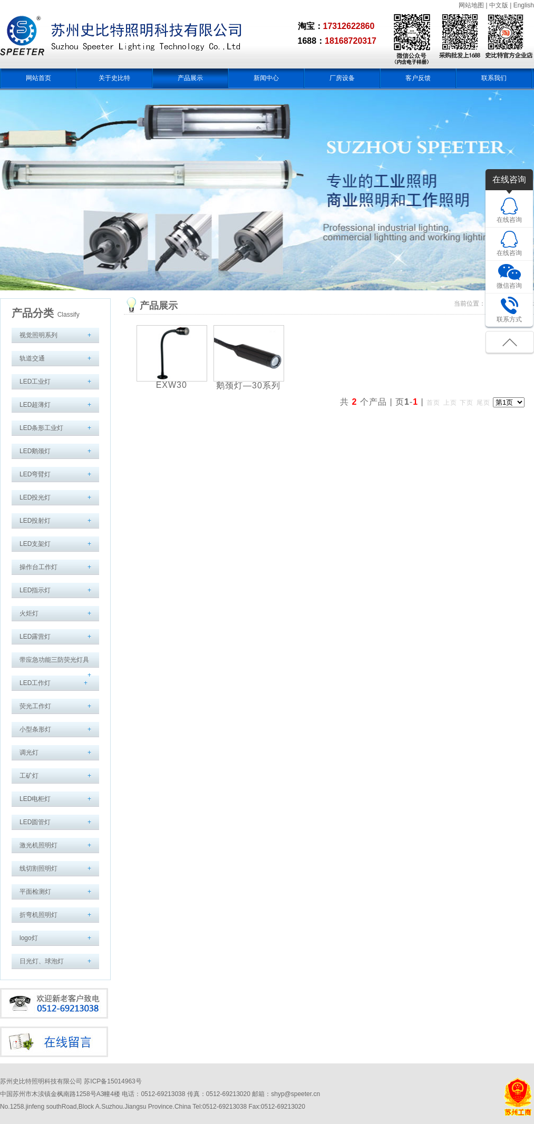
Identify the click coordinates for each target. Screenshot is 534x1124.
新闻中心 (266, 78)
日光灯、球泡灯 (42, 961)
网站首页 (38, 78)
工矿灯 (29, 775)
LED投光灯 (35, 497)
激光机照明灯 (38, 845)
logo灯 (29, 938)
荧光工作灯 (35, 706)
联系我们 (494, 78)
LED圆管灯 (35, 822)
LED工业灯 (35, 381)
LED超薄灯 (35, 404)
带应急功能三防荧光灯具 (54, 659)
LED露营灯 (35, 636)
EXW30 (171, 384)
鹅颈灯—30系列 (248, 385)
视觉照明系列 (38, 335)
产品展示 (190, 78)
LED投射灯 (35, 520)
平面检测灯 (35, 891)
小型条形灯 (35, 729)
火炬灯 (29, 613)
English (523, 5)
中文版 (498, 5)
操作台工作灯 (38, 567)
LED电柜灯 (35, 799)
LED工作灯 (35, 683)
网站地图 (471, 5)
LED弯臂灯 (35, 474)
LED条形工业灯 (41, 428)
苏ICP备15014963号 (112, 1081)
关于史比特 (114, 78)
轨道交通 (32, 358)
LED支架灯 (35, 544)
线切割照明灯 (38, 868)
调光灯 (29, 752)
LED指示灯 (35, 590)
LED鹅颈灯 (35, 451)
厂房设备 (342, 78)
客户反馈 (418, 78)
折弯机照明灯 (38, 914)
